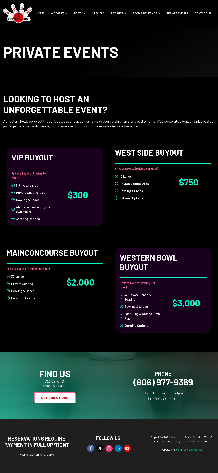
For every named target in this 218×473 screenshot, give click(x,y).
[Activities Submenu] (68, 13)
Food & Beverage (145, 13)
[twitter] (99, 448)
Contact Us (203, 13)
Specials (98, 13)
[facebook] (90, 448)
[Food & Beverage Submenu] (160, 13)
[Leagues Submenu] (126, 13)
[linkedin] (118, 448)
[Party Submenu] (86, 13)
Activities (57, 13)
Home (40, 13)
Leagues (117, 13)
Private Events (177, 13)
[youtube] (127, 448)
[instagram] (109, 448)
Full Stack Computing (189, 449)
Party (78, 13)
